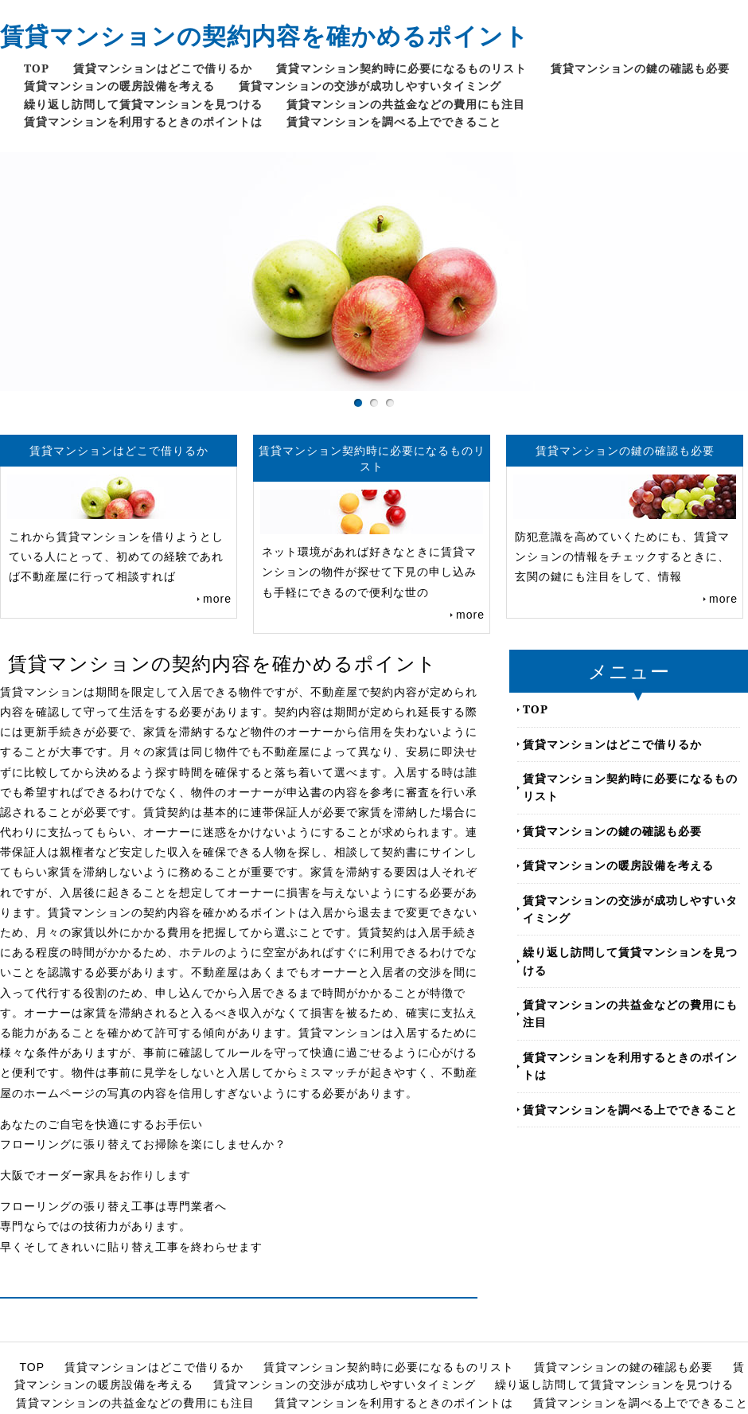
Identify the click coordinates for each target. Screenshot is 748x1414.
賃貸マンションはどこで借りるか (162, 68)
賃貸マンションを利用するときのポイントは (143, 121)
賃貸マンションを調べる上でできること (393, 121)
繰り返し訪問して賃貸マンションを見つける (143, 103)
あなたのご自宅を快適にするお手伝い (101, 1124)
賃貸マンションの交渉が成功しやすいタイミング (370, 85)
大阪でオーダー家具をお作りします (95, 1175)
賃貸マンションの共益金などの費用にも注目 (405, 103)
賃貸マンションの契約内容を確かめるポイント (264, 35)
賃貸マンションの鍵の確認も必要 (640, 68)
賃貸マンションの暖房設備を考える (119, 85)
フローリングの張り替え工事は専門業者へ (113, 1206)
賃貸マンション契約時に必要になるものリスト (401, 68)
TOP (36, 68)
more (217, 598)
